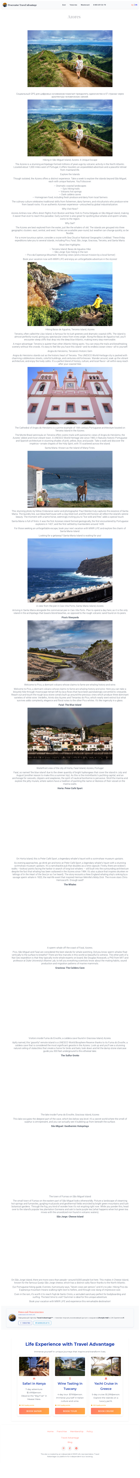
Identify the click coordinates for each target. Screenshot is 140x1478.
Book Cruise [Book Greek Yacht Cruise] (106, 1411)
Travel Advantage (70, 1437)
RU (132, 5)
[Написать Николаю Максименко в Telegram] (42, 1323)
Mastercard (85, 5)
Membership (76, 1431)
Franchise (62, 1431)
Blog (70, 1442)
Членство (73, 5)
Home (50, 1431)
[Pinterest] (63, 1448)
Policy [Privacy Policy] (90, 1431)
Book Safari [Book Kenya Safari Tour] (34, 1411)
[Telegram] (76, 1448)
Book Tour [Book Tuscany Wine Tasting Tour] (70, 1411)
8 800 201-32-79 (99, 5)
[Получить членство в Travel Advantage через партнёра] (25, 1323)
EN (136, 5)
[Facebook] (70, 1448)
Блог (64, 5)
